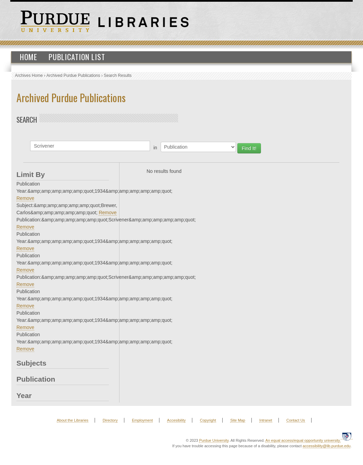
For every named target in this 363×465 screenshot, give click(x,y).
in (155, 147)
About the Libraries (72, 420)
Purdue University (213, 440)
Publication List (77, 56)
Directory (110, 420)
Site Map (237, 420)
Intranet (265, 420)
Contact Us (295, 420)
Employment (142, 420)
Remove (25, 198)
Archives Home (29, 75)
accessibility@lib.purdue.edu (327, 446)
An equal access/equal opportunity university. (303, 440)
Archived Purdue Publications (73, 75)
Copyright (208, 420)
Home (28, 56)
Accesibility (176, 420)
